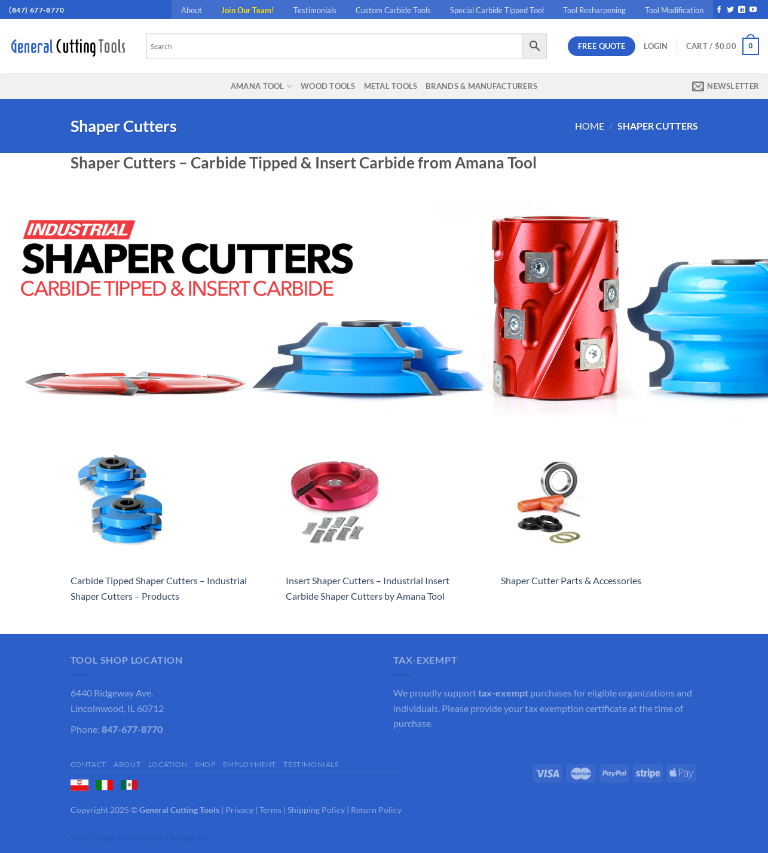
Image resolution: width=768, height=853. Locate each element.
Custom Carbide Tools (393, 10)
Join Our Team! (247, 10)
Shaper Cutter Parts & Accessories (571, 580)
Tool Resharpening (594, 10)
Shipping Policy (316, 810)
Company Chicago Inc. (169, 837)
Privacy (239, 810)
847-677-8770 (132, 729)
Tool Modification (674, 10)
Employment (249, 764)
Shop (205, 764)
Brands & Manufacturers (481, 86)
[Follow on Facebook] (719, 10)
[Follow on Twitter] (730, 10)
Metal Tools (391, 86)
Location (168, 764)
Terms (270, 810)
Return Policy (376, 810)
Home (589, 125)
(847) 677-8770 (36, 9)
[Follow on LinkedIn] (741, 10)
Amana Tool (261, 86)
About (191, 10)
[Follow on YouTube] (753, 10)
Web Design (93, 837)
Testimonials (314, 10)
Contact (88, 764)
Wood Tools (328, 86)
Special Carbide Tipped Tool (497, 10)
